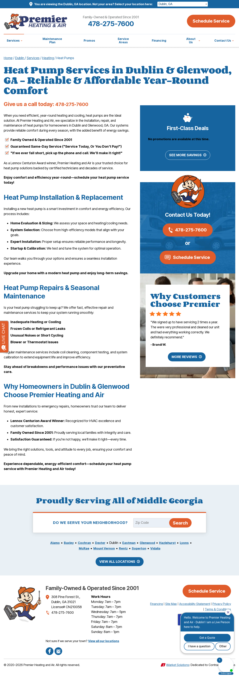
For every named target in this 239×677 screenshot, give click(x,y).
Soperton (139, 555)
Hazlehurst (171, 550)
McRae (81, 555)
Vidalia (157, 555)
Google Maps (58, 657)
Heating (48, 58)
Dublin (20, 58)
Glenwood (149, 550)
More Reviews (184, 358)
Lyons (188, 550)
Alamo (51, 550)
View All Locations (117, 568)
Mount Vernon (102, 555)
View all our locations (103, 648)
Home (8, 58)
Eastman (129, 550)
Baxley (65, 550)
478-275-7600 (119, 23)
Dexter (99, 550)
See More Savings (185, 156)
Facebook (49, 657)
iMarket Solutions (177, 671)
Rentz (123, 555)
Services (33, 58)
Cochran (82, 550)
